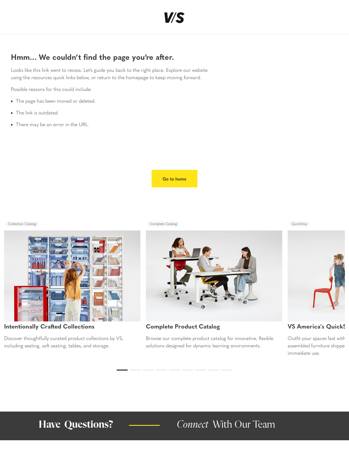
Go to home (174, 179)
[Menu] (13, 19)
